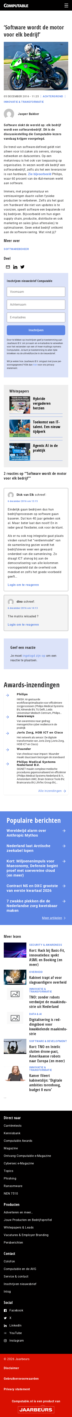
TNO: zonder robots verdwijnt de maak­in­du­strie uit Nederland (48, 1002)
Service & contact (16, 1276)
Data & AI (35, 1013)
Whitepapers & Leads (19, 1227)
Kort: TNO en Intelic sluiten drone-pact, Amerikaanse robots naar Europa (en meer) (47, 1053)
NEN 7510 (11, 1193)
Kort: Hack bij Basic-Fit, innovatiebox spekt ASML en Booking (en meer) (47, 957)
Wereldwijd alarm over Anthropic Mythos (26, 833)
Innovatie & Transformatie (24, 101)
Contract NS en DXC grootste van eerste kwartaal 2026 (32, 888)
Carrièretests (13, 1125)
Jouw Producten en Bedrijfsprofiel (28, 1220)
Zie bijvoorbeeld (39, 174)
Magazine (11, 1148)
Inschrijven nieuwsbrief (20, 1284)
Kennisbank (12, 1133)
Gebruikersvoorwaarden (21, 1378)
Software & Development (48, 1041)
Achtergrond (53, 96)
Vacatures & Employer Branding (26, 1235)
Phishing (10, 1178)
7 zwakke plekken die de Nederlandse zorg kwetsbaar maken (32, 906)
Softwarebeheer (16, 249)
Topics (8, 1171)
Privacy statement (17, 1389)
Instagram (16, 1340)
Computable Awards (18, 1141)
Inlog (7, 1291)
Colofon (9, 1261)
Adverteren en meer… (18, 1212)
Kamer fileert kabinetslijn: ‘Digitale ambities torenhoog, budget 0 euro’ (45, 1082)
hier (35, 364)
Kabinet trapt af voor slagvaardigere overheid (48, 980)
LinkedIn (15, 1325)
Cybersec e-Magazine (19, 1163)
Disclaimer (11, 1368)
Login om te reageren (23, 585)
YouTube (15, 1333)
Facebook (16, 1310)
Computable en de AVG (20, 1269)
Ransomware (13, 1186)
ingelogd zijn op (34, 656)
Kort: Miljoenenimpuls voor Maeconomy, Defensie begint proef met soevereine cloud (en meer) (32, 868)
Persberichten (13, 1242)
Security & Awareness (45, 944)
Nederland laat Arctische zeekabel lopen (28, 848)
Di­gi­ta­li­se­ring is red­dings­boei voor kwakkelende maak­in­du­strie (48, 1026)
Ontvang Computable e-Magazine (27, 1156)
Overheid (36, 971)
